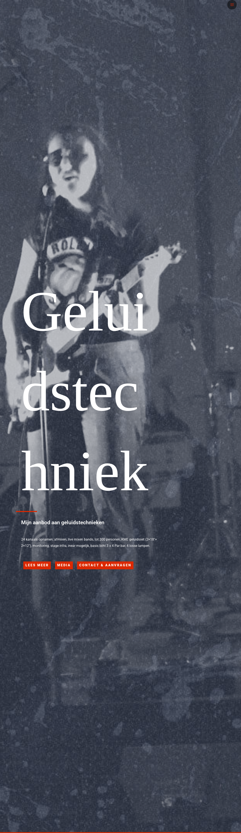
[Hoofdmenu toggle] (232, 5)
